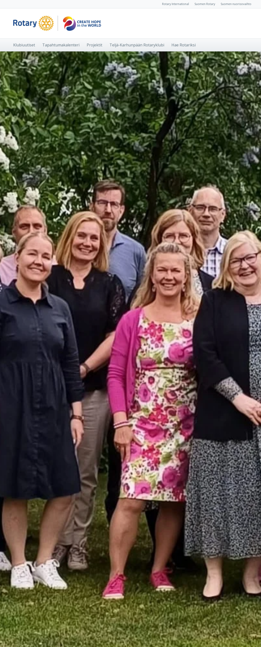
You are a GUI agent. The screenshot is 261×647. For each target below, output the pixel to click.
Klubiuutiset (24, 45)
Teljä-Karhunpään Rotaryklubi (136, 45)
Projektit (94, 45)
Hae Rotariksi (183, 45)
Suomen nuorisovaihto (236, 4)
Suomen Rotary (204, 4)
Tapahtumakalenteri (60, 45)
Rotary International (175, 4)
